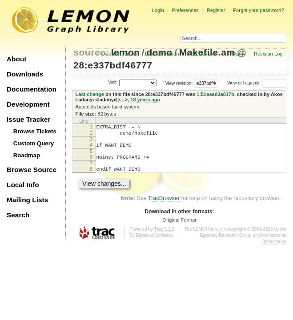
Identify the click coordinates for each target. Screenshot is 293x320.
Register (216, 10)
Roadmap (26, 155)
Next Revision (202, 53)
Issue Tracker (28, 119)
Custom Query (33, 143)
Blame (239, 53)
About (16, 59)
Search (18, 215)
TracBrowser (164, 205)
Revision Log (268, 53)
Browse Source (31, 169)
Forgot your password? (258, 10)
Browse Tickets (34, 131)
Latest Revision (162, 53)
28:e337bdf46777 (113, 65)
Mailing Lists (27, 200)
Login (158, 10)
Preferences (185, 10)
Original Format (180, 226)
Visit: (113, 82)
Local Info (23, 184)
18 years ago (145, 99)
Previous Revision (117, 53)
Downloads (25, 74)
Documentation (31, 89)
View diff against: (256, 82)
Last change (90, 94)
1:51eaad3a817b (215, 94)
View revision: (179, 82)
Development (28, 104)
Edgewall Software (154, 242)
